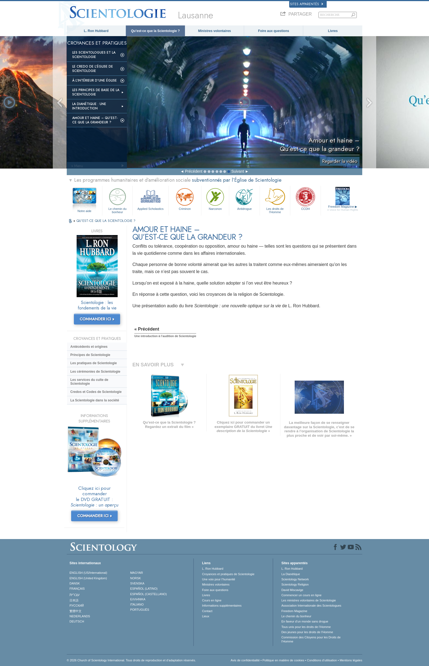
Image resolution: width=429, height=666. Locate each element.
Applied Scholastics (150, 198)
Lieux (205, 616)
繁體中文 (75, 611)
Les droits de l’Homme (275, 200)
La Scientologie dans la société (94, 400)
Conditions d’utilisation (322, 660)
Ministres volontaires (214, 31)
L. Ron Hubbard (96, 31)
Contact (207, 611)
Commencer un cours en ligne (301, 595)
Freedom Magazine (343, 208)
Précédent (193, 171)
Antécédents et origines (89, 347)
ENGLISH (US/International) (88, 572)
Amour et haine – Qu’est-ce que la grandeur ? (95, 120)
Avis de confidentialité (245, 660)
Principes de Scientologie (90, 355)
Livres (333, 31)
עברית (74, 594)
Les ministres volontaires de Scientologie (308, 600)
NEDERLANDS (79, 616)
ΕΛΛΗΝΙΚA (138, 599)
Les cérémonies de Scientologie (95, 371)
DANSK (74, 583)
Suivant (237, 171)
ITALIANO (137, 604)
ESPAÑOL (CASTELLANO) (148, 594)
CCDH (305, 198)
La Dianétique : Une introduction (89, 106)
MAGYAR (136, 572)
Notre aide (84, 211)
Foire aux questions (273, 31)
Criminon (185, 198)
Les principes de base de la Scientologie (95, 92)
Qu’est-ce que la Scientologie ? (155, 31)
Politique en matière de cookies (283, 660)
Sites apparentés (306, 4)
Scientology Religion (295, 584)
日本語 (74, 600)
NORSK (135, 578)
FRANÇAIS (77, 588)
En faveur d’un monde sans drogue (304, 621)
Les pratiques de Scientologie (93, 363)
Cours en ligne (211, 600)
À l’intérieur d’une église (94, 80)
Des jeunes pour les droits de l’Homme (307, 632)
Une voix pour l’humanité (218, 579)
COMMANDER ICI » (97, 319)
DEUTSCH (76, 621)
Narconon (215, 198)
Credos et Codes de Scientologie (95, 392)
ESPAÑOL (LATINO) (144, 588)
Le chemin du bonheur (117, 200)
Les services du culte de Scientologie (89, 382)
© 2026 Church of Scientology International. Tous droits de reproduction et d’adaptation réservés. (131, 660)
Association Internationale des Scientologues (311, 605)
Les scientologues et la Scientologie (93, 54)
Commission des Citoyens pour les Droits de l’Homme (310, 639)
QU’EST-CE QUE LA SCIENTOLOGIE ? (105, 220)
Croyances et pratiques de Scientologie (228, 574)
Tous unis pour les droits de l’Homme (306, 627)
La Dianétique (290, 574)
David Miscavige (292, 590)
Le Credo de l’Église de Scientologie (92, 68)
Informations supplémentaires (221, 605)
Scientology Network (295, 579)
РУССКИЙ (76, 605)
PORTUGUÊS (139, 609)
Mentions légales (351, 660)
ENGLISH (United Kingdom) (88, 578)
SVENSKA (137, 583)
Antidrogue (244, 198)
